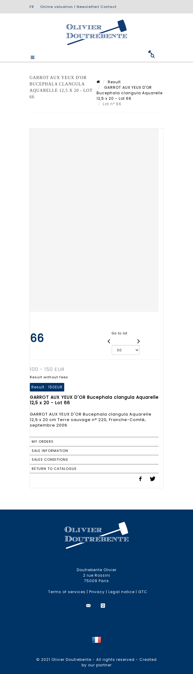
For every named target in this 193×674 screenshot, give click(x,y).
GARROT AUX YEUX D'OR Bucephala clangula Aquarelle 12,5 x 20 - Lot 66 (129, 93)
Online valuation (56, 6)
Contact (108, 6)
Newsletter (87, 6)
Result (114, 82)
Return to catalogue (54, 468)
